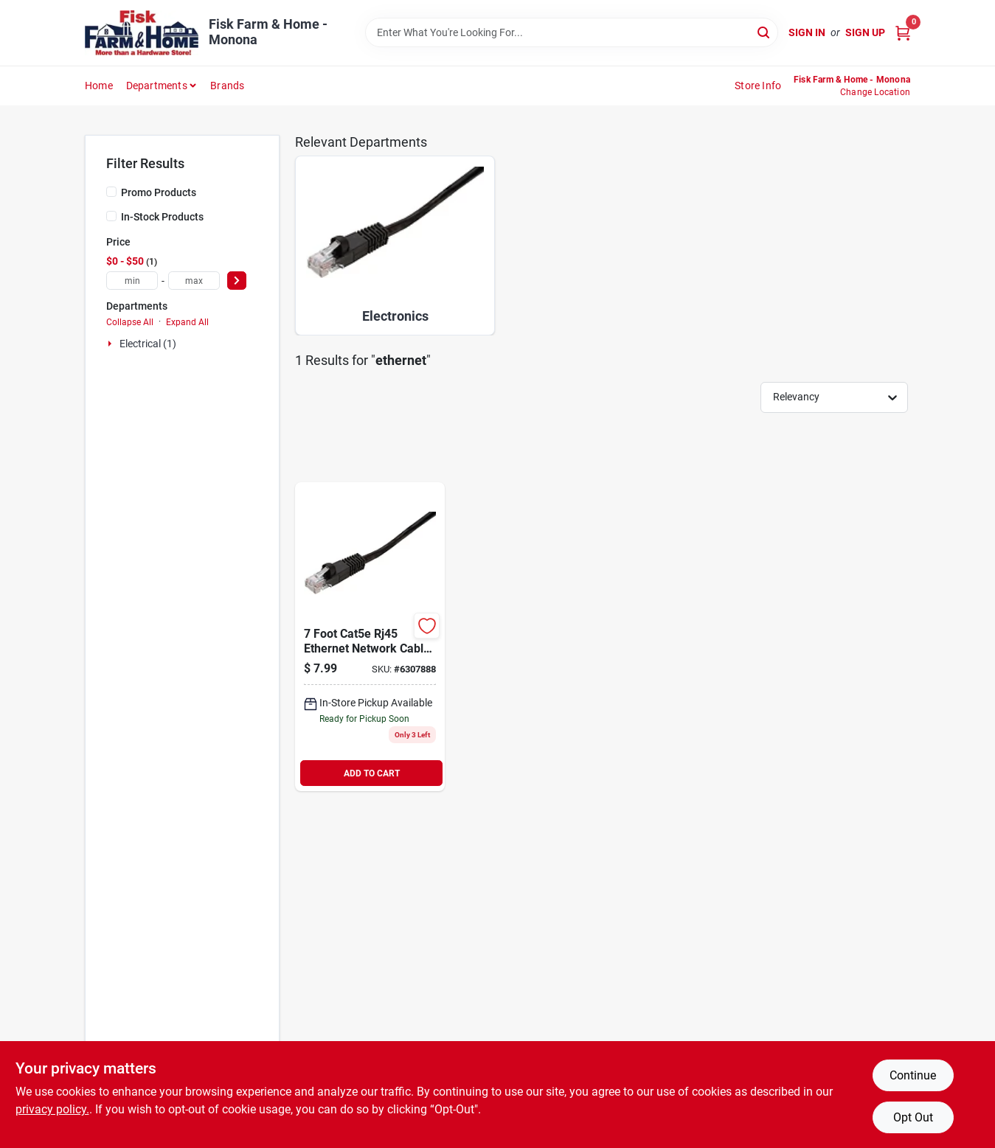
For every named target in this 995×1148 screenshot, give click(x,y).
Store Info (758, 85)
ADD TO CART (372, 773)
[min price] (132, 280)
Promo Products (158, 192)
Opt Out (913, 1117)
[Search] (764, 31)
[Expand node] (111, 344)
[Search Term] (571, 32)
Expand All (187, 322)
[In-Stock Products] (111, 216)
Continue (913, 1075)
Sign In (806, 32)
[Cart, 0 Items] (902, 33)
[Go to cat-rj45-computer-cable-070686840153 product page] (370, 636)
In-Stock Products (162, 217)
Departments (156, 85)
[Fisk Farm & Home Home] (141, 32)
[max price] (194, 280)
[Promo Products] (111, 192)
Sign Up (865, 32)
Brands (227, 85)
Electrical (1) (147, 343)
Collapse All (129, 322)
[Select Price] (236, 280)
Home (99, 85)
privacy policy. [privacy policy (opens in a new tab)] (52, 1109)
